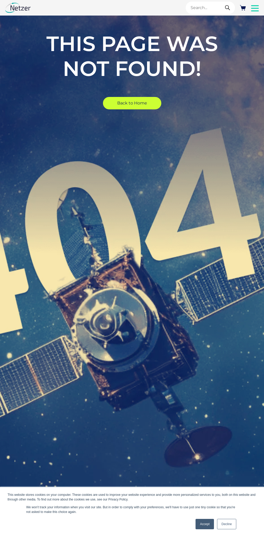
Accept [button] (205, 524)
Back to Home (132, 103)
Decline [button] (226, 524)
